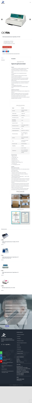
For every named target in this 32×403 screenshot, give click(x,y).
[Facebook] (1, 344)
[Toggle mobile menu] (30, 2)
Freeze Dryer (19, 349)
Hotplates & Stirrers (20, 353)
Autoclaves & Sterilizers (20, 334)
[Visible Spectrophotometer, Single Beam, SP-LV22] (5, 266)
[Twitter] (3, 344)
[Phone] (9, 344)
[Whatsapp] (4, 344)
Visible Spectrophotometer (10, 53)
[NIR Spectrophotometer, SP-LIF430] (5, 281)
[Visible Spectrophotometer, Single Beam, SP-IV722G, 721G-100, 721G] (5, 251)
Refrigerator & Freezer (20, 340)
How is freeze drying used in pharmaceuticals (6, 360)
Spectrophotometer (17, 53)
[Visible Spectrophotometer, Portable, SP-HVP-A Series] (5, 235)
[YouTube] (8, 344)
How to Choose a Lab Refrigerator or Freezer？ (7, 366)
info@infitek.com (19, 380)
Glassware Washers (20, 351)
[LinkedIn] (6, 344)
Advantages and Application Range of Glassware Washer (7, 363)
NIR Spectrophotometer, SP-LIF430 (8, 287)
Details (3, 244)
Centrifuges (19, 338)
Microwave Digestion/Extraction (22, 342)
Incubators (18, 336)
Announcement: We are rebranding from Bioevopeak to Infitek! (7, 372)
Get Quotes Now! (7, 47)
